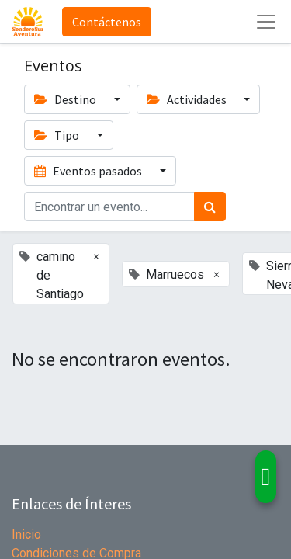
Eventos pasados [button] (89, 171)
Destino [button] (66, 99)
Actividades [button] (188, 99)
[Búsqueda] (210, 206)
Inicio (26, 534)
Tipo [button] (57, 135)
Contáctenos (106, 22)
